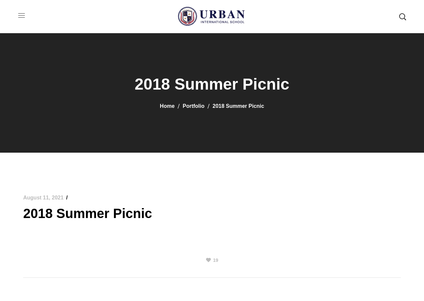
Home (167, 106)
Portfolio (194, 106)
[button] (402, 16)
